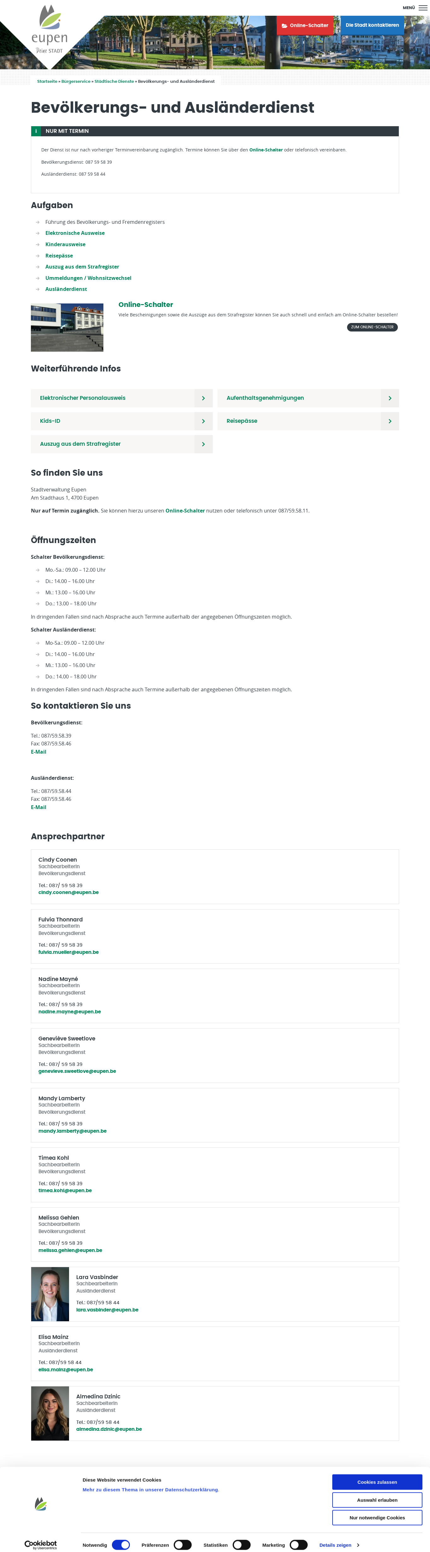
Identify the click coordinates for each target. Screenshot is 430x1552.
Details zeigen (335, 1539)
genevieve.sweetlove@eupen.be (77, 1071)
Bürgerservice (75, 82)
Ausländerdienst (66, 289)
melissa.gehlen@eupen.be (70, 1250)
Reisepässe (59, 255)
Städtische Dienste (114, 82)
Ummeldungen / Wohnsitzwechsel (88, 278)
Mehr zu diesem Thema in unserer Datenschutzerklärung (150, 1484)
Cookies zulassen (377, 1476)
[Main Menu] (415, 8)
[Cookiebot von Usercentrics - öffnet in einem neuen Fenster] (40, 1539)
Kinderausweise (65, 244)
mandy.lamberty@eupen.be (72, 1131)
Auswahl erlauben (377, 1494)
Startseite (47, 82)
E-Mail (38, 751)
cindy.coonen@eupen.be (68, 892)
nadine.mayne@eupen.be (69, 1012)
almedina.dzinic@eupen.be (109, 1429)
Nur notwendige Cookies (377, 1512)
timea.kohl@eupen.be (65, 1190)
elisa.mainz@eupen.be (65, 1370)
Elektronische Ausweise (75, 232)
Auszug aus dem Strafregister (82, 266)
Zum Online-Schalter (372, 327)
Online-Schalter (266, 150)
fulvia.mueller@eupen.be (68, 952)
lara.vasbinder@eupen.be (107, 1310)
